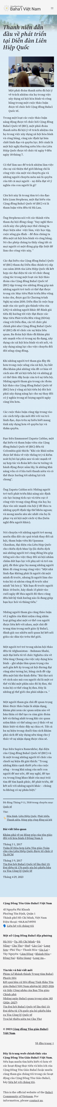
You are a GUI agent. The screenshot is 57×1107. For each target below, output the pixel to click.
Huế (27, 946)
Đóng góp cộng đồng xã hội (36, 819)
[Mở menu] (52, 8)
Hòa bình (12, 816)
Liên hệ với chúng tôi (20, 926)
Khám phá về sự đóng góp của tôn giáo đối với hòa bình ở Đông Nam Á (27, 836)
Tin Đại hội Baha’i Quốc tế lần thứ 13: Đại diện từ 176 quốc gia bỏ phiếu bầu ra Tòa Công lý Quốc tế (27, 867)
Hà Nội (7, 941)
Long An (38, 958)
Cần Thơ (17, 946)
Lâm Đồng (26, 954)
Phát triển (43, 816)
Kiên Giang (24, 958)
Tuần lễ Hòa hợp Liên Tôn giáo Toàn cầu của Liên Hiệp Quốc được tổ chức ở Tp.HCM (28, 851)
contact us (36, 1100)
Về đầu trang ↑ (44, 1043)
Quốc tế (7, 806)
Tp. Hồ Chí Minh (24, 941)
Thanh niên (13, 819)
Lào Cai (37, 946)
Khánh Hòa (42, 954)
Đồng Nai (9, 958)
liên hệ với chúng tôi (21, 1082)
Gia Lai (43, 950)
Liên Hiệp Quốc (27, 816)
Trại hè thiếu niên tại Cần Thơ (22, 1019)
